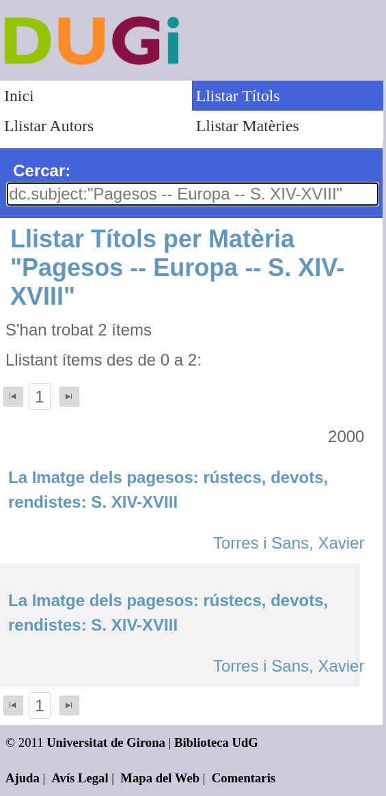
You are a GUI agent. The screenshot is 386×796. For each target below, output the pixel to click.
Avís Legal (80, 778)
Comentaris (243, 778)
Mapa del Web (159, 778)
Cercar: (41, 170)
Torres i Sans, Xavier (288, 543)
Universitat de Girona (105, 742)
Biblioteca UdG (216, 742)
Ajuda (22, 778)
